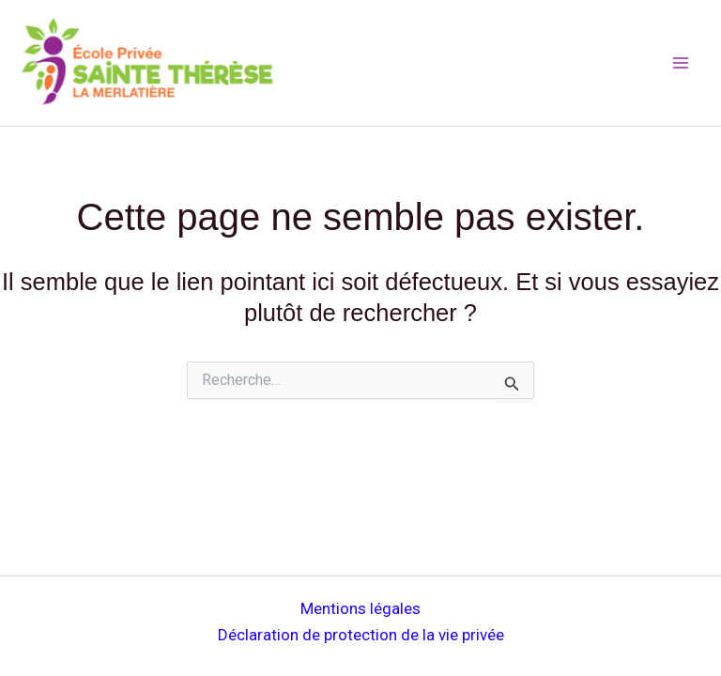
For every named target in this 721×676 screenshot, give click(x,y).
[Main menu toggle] (681, 62)
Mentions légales (360, 608)
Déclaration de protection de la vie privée (361, 634)
